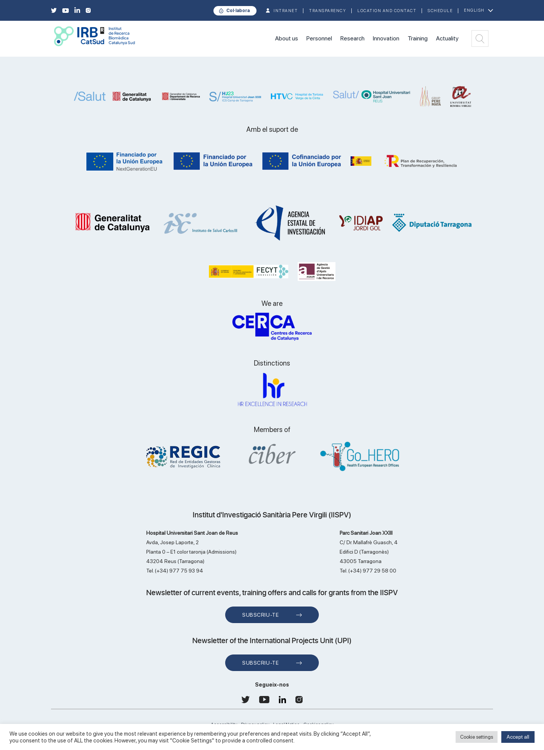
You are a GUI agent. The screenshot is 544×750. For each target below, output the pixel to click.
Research (352, 38)
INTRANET (286, 10)
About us (286, 38)
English (474, 10)
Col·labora (238, 10)
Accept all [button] (518, 737)
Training (418, 38)
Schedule (440, 10)
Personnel (319, 38)
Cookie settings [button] (476, 737)
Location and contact (386, 10)
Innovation (386, 38)
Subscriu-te (260, 615)
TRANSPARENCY (327, 10)
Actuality (447, 38)
